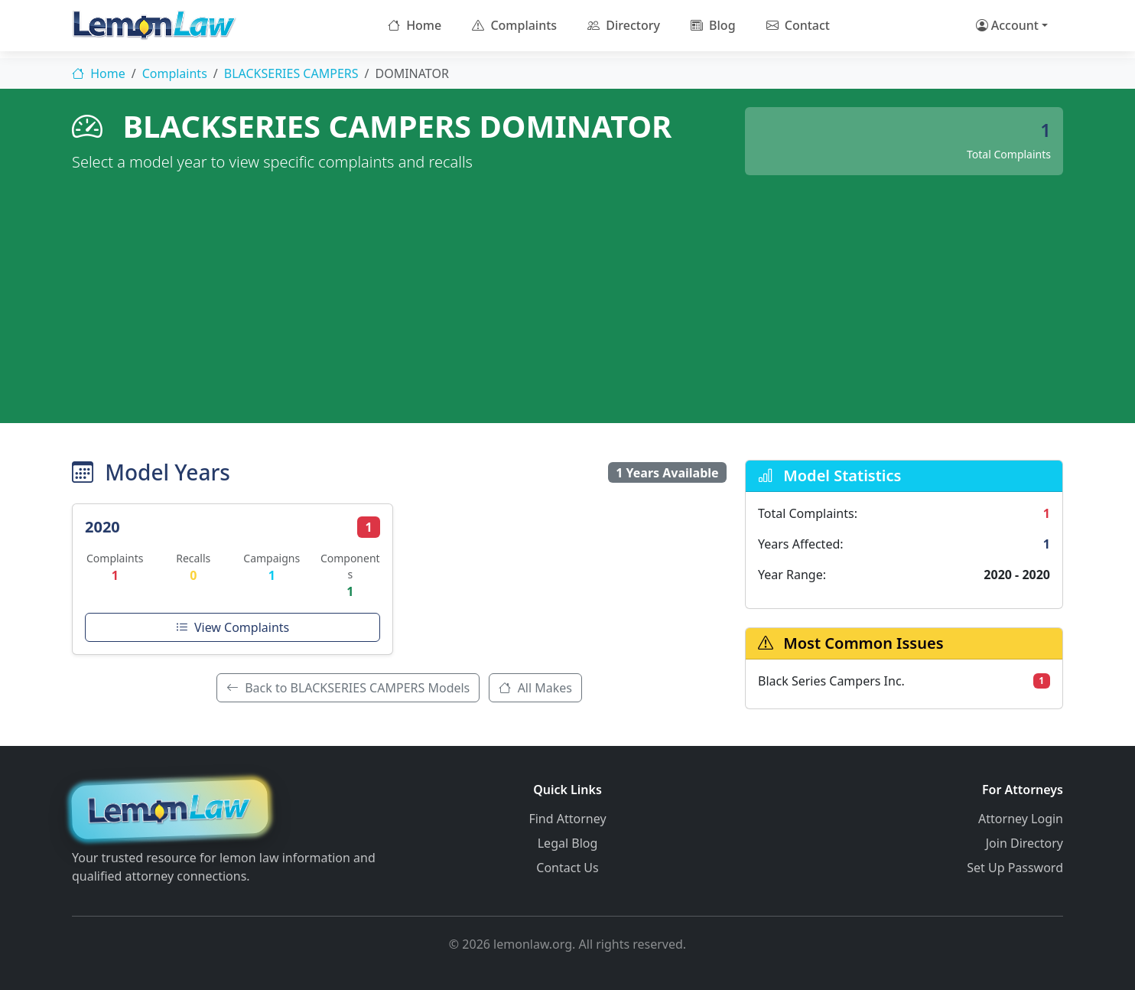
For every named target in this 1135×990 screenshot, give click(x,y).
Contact (798, 25)
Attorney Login (1020, 818)
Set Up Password (1015, 867)
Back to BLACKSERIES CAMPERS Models (348, 687)
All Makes (535, 687)
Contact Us (567, 867)
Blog (713, 25)
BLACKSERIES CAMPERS (291, 73)
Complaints (514, 25)
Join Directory (1024, 843)
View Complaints (232, 627)
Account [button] (1007, 25)
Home (414, 25)
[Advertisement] (567, 290)
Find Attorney (567, 818)
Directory (623, 25)
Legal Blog (568, 843)
